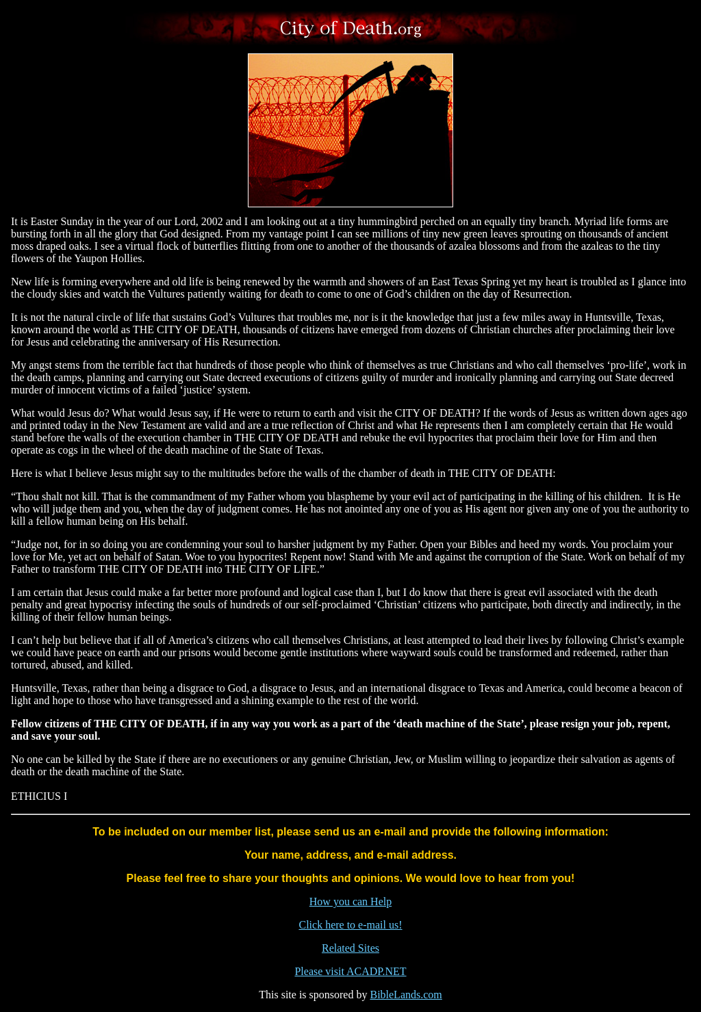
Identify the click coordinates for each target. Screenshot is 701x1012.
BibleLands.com (406, 994)
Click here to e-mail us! (350, 925)
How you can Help (350, 901)
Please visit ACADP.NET (350, 971)
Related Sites (350, 948)
